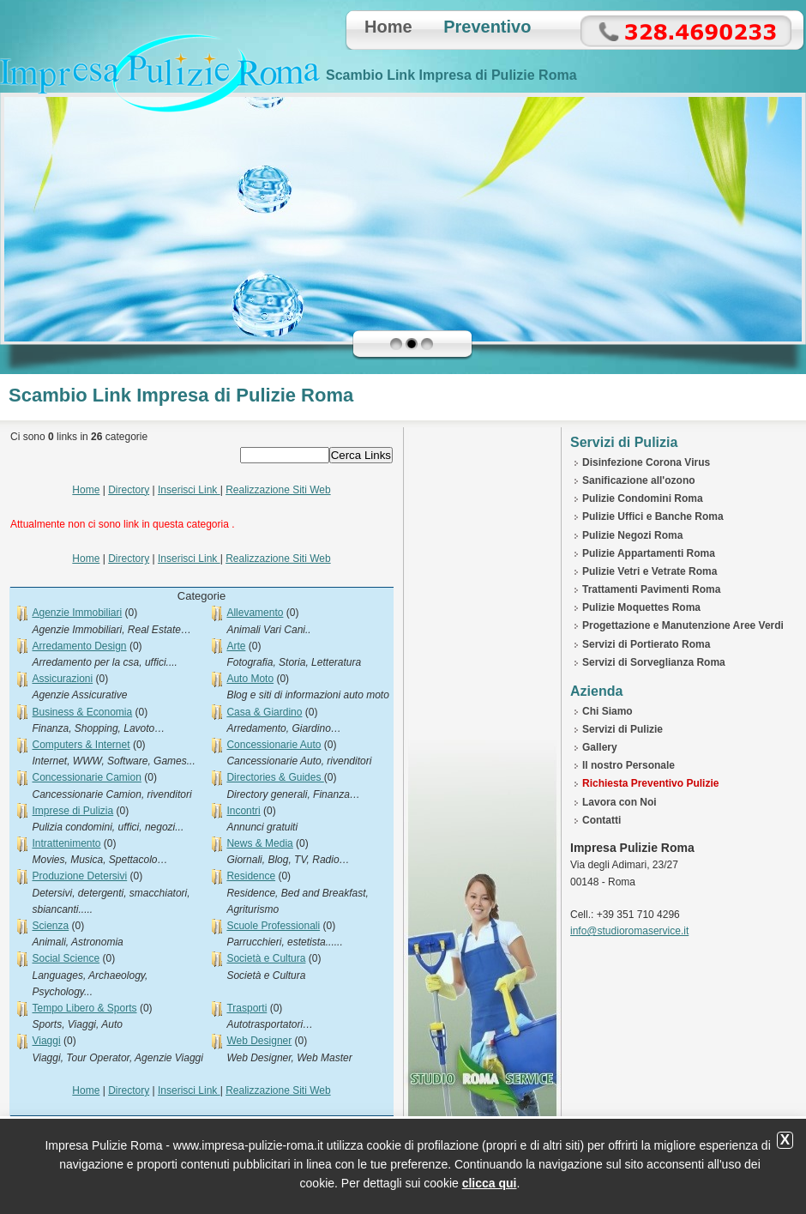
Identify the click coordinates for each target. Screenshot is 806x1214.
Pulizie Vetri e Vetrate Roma (649, 571)
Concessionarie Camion (86, 777)
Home (388, 26)
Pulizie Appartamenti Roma (648, 553)
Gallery (599, 747)
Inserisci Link (189, 490)
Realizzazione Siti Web (278, 490)
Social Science (65, 958)
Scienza (50, 926)
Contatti (601, 820)
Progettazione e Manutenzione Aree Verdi (683, 625)
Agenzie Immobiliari (77, 613)
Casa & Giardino (264, 712)
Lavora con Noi (619, 802)
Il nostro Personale (628, 765)
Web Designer (259, 1041)
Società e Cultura (265, 958)
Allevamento (254, 613)
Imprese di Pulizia (72, 811)
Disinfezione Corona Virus (646, 462)
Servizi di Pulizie (622, 729)
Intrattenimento (66, 843)
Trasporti (246, 1008)
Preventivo (487, 26)
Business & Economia (82, 712)
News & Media (259, 843)
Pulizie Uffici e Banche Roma (653, 516)
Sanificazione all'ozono (638, 480)
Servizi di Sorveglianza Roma (653, 662)
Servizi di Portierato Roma (646, 644)
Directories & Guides (274, 777)
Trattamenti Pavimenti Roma (651, 589)
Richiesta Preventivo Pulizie (650, 783)
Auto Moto (250, 679)
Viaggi (46, 1041)
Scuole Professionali (273, 926)
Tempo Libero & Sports (84, 1008)
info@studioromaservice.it (629, 931)
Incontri (243, 811)
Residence (250, 876)
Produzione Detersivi (79, 876)
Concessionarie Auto (273, 745)
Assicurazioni (62, 679)
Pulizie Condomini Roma (642, 498)
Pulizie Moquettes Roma (641, 607)
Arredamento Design (79, 646)
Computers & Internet (80, 745)
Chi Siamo (607, 711)
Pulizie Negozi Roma (632, 535)
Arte (235, 646)
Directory (128, 490)
